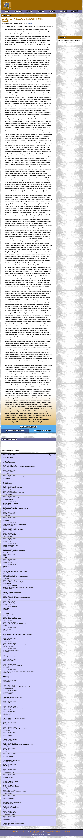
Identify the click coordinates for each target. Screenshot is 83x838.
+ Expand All (51, 455)
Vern (4, 655)
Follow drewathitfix (28, 427)
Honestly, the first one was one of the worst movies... (18, 587)
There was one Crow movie (10, 807)
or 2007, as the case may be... (11, 786)
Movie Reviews (39, 831)
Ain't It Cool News (15, 5)
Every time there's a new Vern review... (14, 718)
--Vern (38, 406)
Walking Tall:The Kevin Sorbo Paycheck (14, 498)
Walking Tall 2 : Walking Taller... (12, 534)
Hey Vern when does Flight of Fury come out (16, 508)
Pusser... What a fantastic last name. (13, 529)
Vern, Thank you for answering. (12, 760)
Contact (63, 11)
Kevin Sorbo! (6, 639)
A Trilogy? (6, 482)
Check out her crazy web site (11, 650)
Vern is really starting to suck (11, 603)
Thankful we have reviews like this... (13, 823)
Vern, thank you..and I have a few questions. (15, 645)
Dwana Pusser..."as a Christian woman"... (15, 550)
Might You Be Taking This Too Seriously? (15, 524)
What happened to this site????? (12, 665)
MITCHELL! (6, 765)
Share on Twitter (42, 431)
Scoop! (5, 555)
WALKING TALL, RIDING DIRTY (12, 802)
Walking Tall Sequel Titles (10, 545)
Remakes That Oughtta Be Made (12, 592)
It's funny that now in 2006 (10, 781)
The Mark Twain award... (10, 739)
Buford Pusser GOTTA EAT (10, 503)
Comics (52, 11)
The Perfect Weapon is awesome (12, 697)
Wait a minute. (7, 629)
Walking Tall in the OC (9, 561)
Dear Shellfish (7, 749)
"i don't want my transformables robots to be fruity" (18, 634)
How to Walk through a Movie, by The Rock (15, 582)
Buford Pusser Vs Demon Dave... (12, 618)
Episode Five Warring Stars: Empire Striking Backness (18, 728)
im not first (6, 461)
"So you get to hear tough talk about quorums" (16, 597)
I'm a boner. (6, 734)
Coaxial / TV (25, 831)
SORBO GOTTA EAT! (9, 513)
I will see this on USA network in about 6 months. (17, 686)
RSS (34, 832)
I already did (30, 112)
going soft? (6, 608)
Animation (46, 831)
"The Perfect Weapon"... (10, 797)
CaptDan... (6, 566)
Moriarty (30, 23)
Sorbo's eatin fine (8, 540)
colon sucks (6, 818)
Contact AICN (46, 832)
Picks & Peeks (32, 831)
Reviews (41, 11)
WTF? (4, 723)
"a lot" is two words (8, 660)
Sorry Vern (6, 676)
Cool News (18, 11)
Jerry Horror (6, 681)
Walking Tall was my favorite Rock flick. (14, 477)
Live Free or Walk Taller (9, 812)
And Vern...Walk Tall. (9, 471)
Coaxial (29, 11)
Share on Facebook (15, 431)
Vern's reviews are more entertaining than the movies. (18, 671)
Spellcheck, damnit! (8, 692)
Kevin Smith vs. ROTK (9, 776)
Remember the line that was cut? (12, 487)
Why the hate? (7, 755)
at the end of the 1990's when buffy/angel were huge (18, 707)
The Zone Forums (66, 831)
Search (75, 11)
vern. (4, 770)
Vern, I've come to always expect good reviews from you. (19, 466)
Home (7, 11)
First (4, 456)
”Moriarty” (14, 26)
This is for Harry (7, 713)
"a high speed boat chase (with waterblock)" (15, 576)
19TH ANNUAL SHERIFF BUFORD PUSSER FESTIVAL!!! (19, 744)
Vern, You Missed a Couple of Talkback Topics (16, 624)
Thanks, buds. (32, 406)
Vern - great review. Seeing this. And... (14, 492)
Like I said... (6, 613)
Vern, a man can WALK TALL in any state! (15, 571)
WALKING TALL (41, 64)
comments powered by (11, 450)
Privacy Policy (39, 832)
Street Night (6, 702)
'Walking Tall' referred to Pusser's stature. (15, 791)
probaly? (5, 519)
